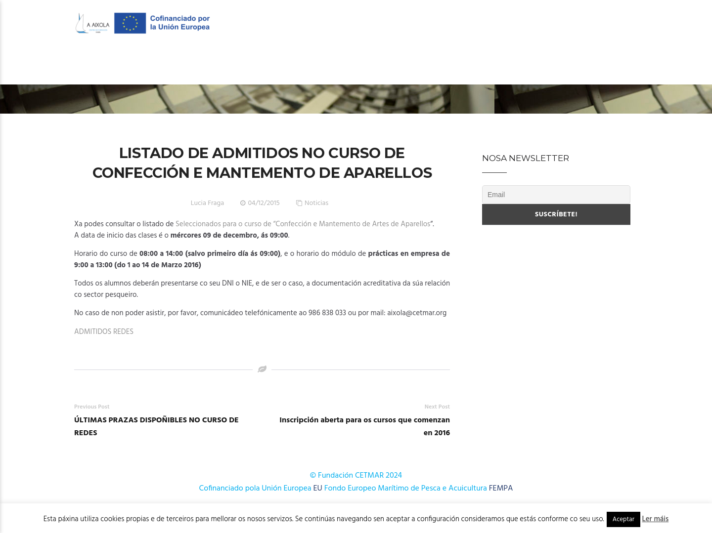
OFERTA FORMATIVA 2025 (310, 65)
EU (317, 488)
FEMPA (501, 488)
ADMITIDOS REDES (104, 332)
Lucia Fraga (207, 203)
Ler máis (655, 519)
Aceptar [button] (623, 519)
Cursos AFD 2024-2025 (408, 65)
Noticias (316, 203)
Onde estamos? (601, 65)
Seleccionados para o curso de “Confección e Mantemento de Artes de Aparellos (303, 224)
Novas (545, 65)
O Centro (227, 65)
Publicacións (491, 65)
